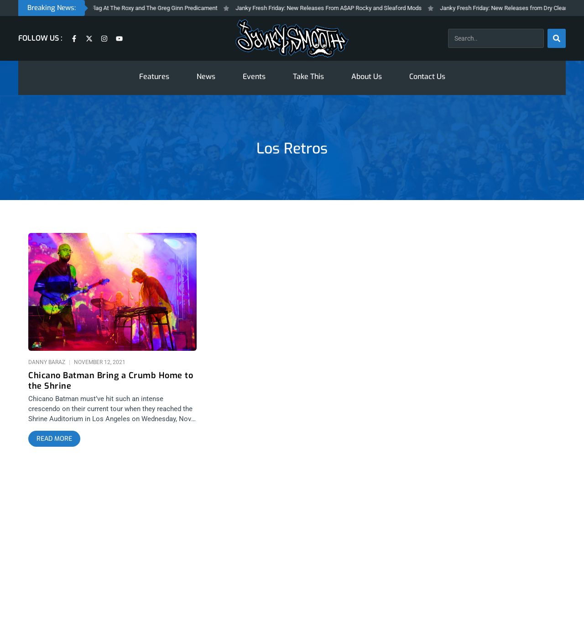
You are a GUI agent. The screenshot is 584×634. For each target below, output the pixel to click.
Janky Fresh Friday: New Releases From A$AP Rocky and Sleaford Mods (333, 8)
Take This (308, 76)
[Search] (557, 38)
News (206, 76)
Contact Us (427, 76)
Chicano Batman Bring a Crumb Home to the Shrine (110, 380)
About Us (366, 76)
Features (154, 76)
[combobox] (496, 38)
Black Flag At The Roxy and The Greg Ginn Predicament (150, 8)
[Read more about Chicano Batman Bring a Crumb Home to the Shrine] (54, 439)
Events (254, 76)
